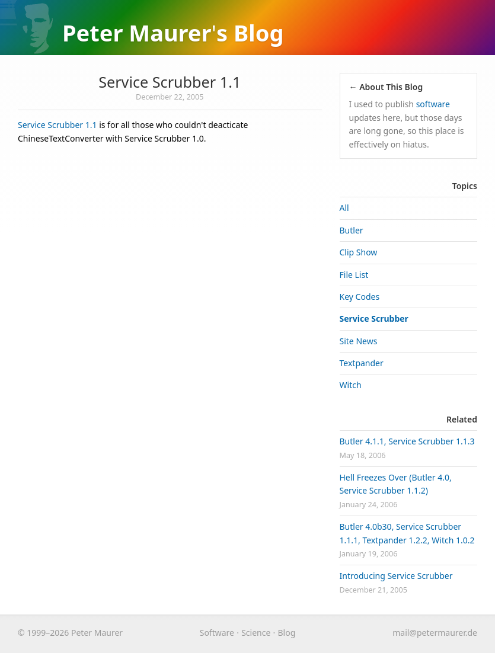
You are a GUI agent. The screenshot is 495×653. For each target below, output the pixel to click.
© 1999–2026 (43, 632)
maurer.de (434, 632)
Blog (258, 32)
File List (354, 274)
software (433, 104)
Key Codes (360, 296)
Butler (351, 230)
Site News (359, 341)
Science (255, 632)
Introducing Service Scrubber (396, 575)
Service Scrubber (374, 318)
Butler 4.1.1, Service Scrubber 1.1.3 (407, 441)
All (344, 207)
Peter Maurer (137, 32)
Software (217, 632)
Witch (351, 384)
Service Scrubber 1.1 (169, 82)
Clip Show (359, 252)
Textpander (362, 363)
